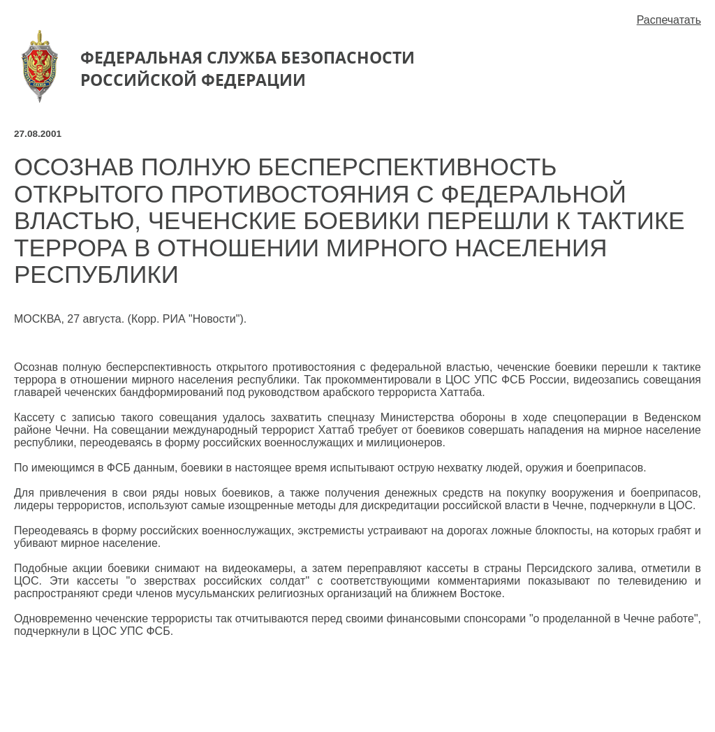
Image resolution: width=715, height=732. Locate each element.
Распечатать (669, 20)
